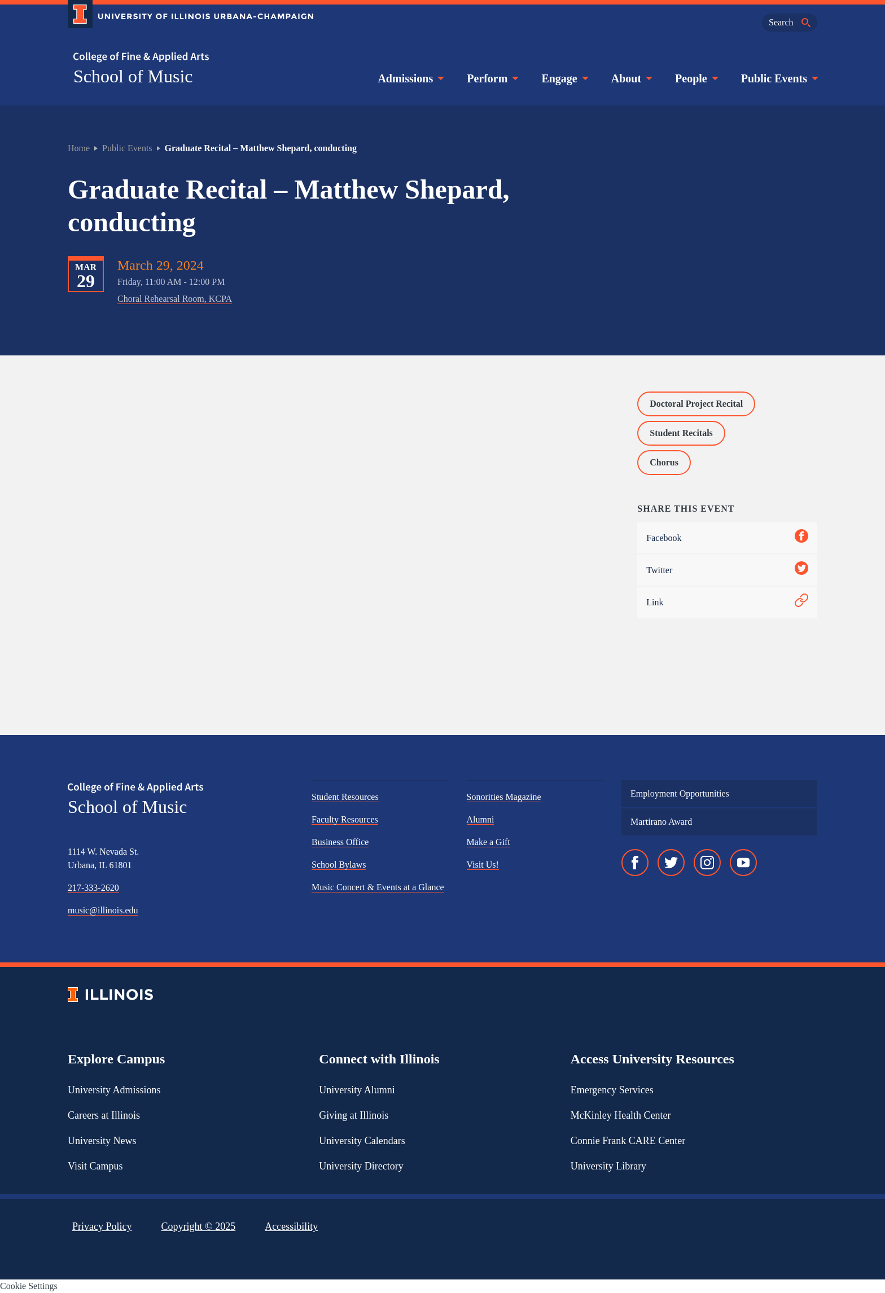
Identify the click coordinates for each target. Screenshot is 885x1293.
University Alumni (357, 1090)
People (695, 78)
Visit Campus (95, 1166)
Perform (491, 78)
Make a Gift (488, 842)
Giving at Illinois (353, 1115)
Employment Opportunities (679, 793)
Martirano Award (661, 821)
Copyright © (198, 1226)
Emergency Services (612, 1090)
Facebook (727, 538)
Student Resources (345, 797)
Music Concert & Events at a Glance (378, 887)
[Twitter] (671, 862)
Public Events (778, 78)
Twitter (727, 570)
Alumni (480, 819)
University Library (608, 1166)
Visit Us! (483, 864)
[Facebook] (635, 862)
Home (79, 148)
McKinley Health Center (621, 1115)
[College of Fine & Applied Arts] (186, 57)
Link (727, 602)
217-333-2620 (93, 887)
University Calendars (362, 1140)
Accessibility (291, 1226)
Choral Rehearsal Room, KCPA (174, 299)
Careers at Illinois (104, 1115)
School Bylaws (339, 864)
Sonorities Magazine (504, 797)
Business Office (340, 842)
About (630, 78)
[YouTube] (743, 862)
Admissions (410, 78)
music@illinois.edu (103, 910)
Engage (563, 78)
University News (102, 1140)
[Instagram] (707, 862)
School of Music (133, 76)
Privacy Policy (102, 1226)
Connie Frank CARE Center (628, 1140)
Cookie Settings (29, 1286)
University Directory (361, 1166)
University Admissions (114, 1090)
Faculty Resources (345, 819)
